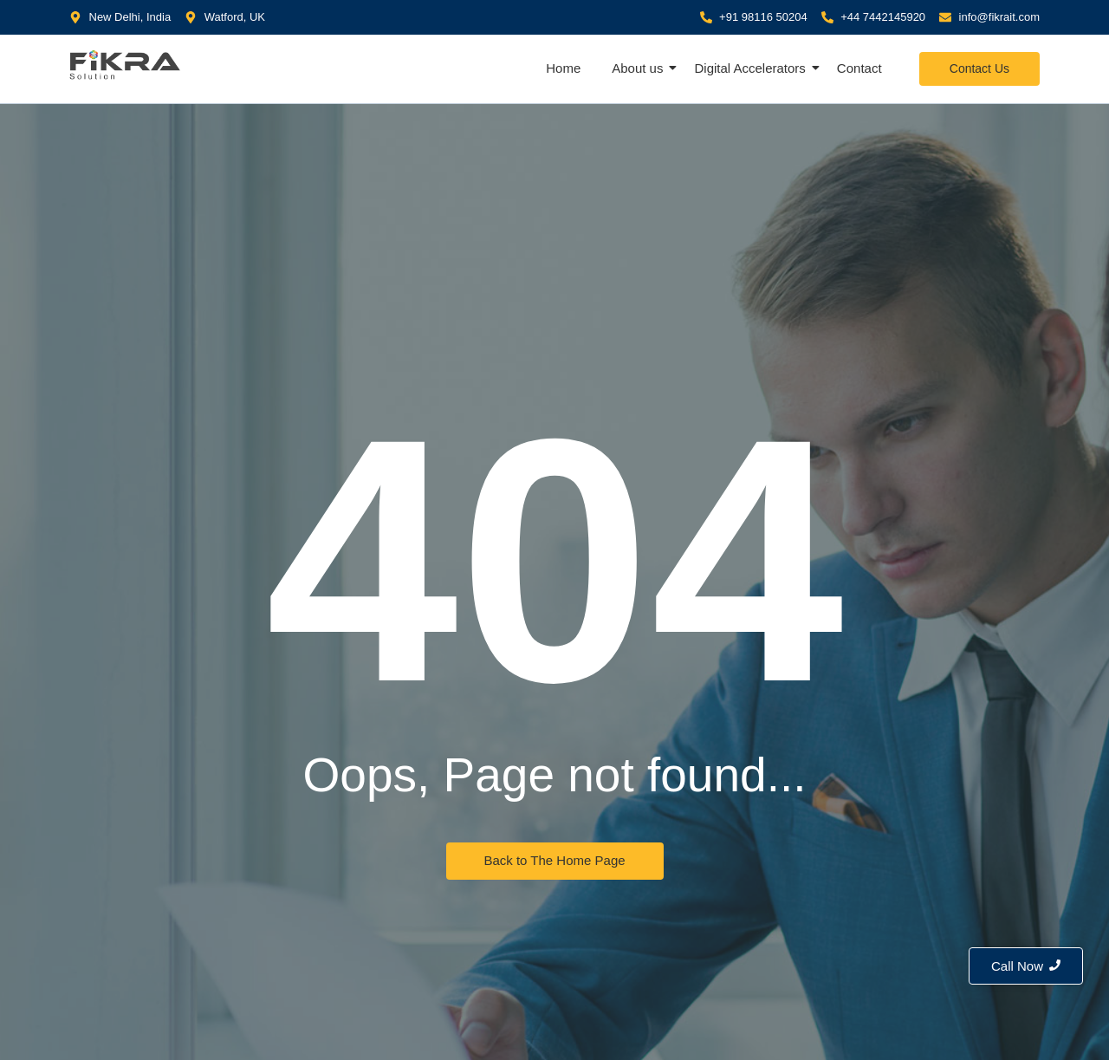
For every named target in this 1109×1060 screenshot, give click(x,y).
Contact (859, 68)
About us (639, 68)
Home (563, 68)
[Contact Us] (979, 69)
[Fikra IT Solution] (126, 64)
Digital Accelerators (751, 68)
